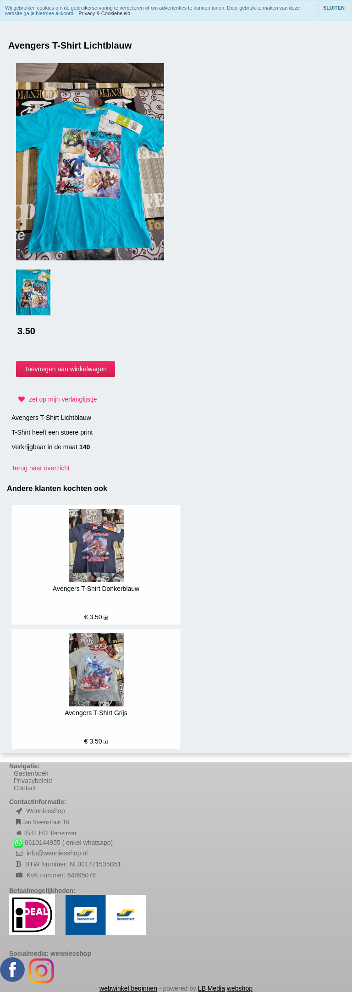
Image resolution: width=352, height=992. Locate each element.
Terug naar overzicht (40, 468)
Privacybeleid (33, 780)
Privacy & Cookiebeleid (104, 13)
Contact (25, 788)
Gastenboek (31, 773)
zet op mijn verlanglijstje (56, 399)
